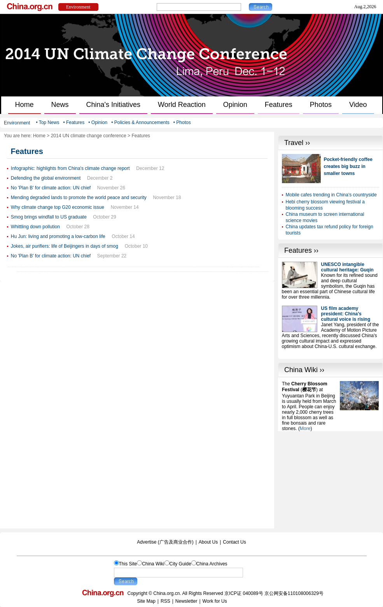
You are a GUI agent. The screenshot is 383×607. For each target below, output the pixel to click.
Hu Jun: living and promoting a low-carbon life (58, 236)
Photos (321, 104)
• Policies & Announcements (140, 122)
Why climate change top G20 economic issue (57, 207)
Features (278, 104)
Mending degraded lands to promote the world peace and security (79, 197)
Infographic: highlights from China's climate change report (70, 168)
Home (24, 104)
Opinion (235, 104)
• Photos (182, 122)
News (60, 104)
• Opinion (97, 122)
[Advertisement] (330, 479)
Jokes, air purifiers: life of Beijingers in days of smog (64, 246)
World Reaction (182, 104)
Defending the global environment (45, 178)
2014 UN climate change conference (88, 135)
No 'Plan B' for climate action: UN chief (51, 188)
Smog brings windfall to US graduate (49, 217)
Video (358, 104)
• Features (73, 122)
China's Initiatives (113, 104)
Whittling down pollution (35, 226)
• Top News (47, 122)
